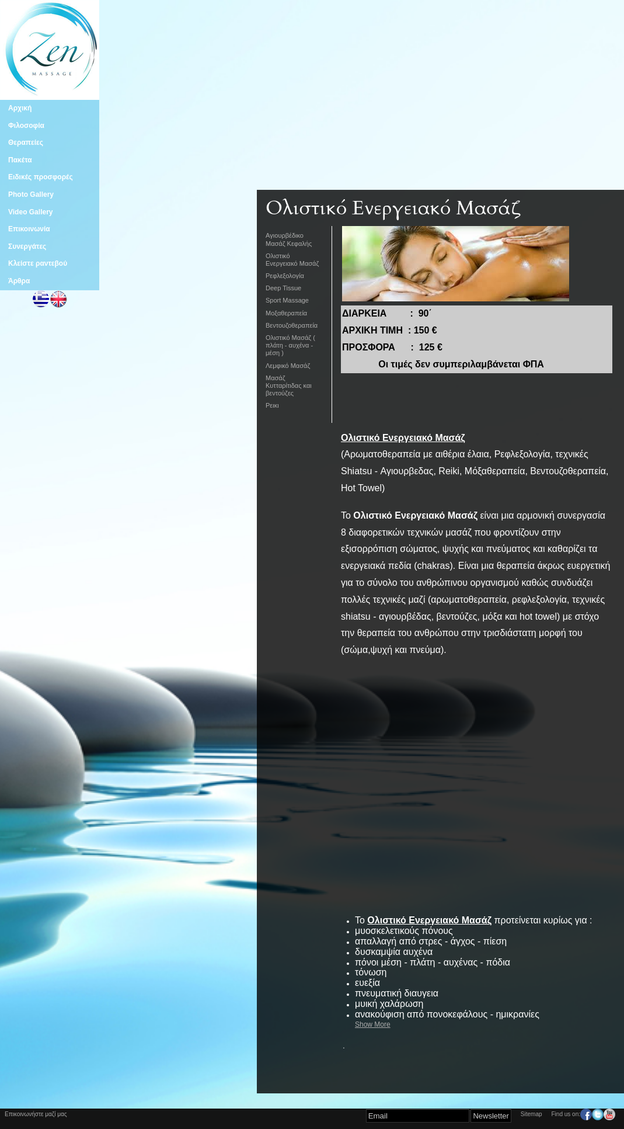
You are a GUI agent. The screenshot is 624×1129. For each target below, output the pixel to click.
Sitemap (531, 1114)
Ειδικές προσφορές (40, 177)
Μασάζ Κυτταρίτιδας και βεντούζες (289, 385)
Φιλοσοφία (26, 125)
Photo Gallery (31, 194)
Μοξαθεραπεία (286, 313)
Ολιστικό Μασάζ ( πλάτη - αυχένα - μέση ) (290, 345)
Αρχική (20, 108)
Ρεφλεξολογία (285, 275)
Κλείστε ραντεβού (37, 263)
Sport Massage (287, 300)
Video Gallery (30, 212)
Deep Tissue (283, 287)
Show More (373, 1024)
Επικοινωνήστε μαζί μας (36, 1114)
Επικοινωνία (29, 229)
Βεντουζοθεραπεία (292, 325)
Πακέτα (20, 160)
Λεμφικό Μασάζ (288, 365)
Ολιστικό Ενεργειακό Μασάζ (292, 259)
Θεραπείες (25, 142)
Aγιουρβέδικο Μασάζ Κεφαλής (289, 239)
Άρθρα (19, 281)
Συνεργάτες (27, 246)
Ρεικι (272, 405)
